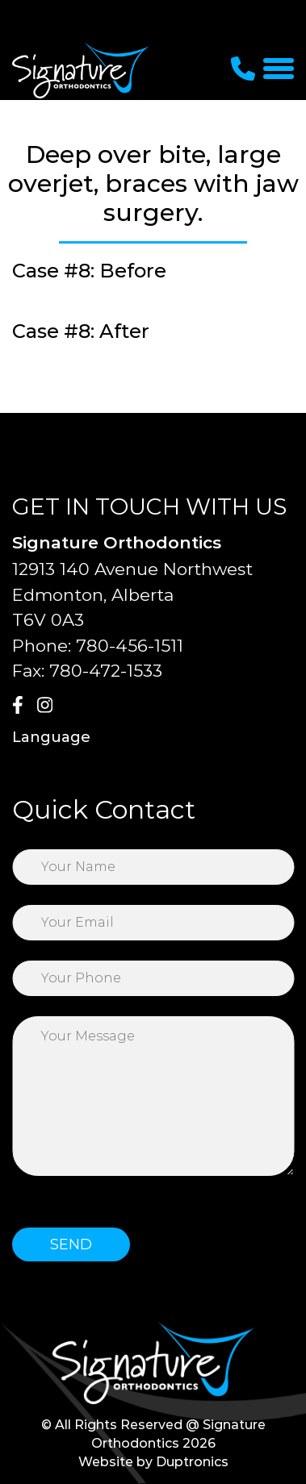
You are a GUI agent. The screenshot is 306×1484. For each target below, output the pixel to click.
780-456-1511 (129, 646)
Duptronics (192, 1461)
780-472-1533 (105, 671)
